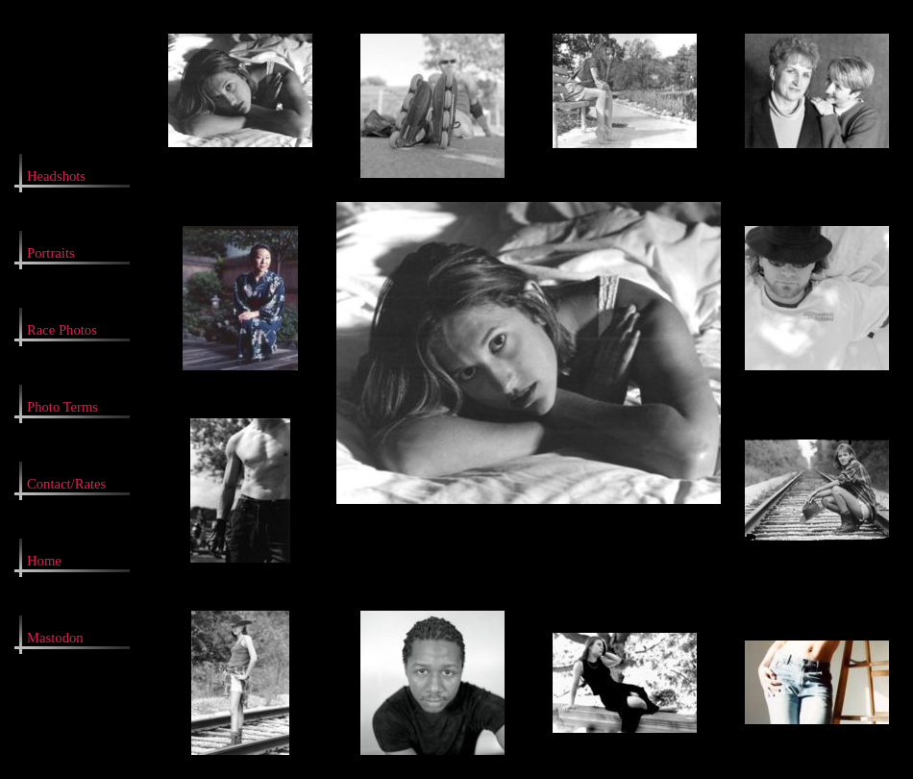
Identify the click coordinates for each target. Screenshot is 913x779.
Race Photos (62, 330)
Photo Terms (62, 407)
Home (44, 560)
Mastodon (55, 637)
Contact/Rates (66, 483)
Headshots (56, 176)
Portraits (51, 253)
